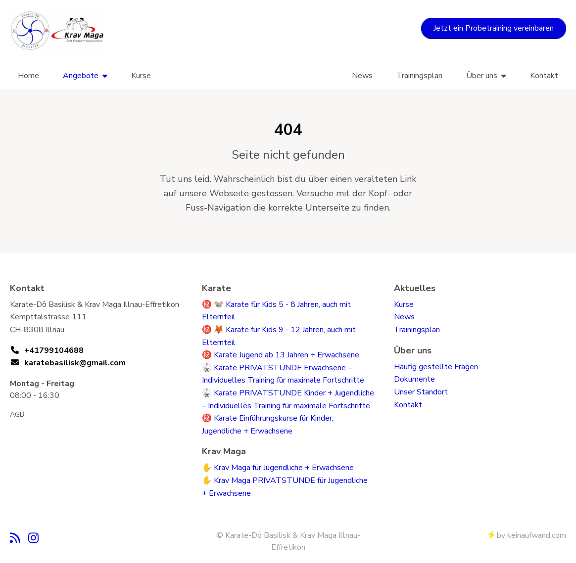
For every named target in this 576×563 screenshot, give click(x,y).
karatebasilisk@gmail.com (75, 362)
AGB (17, 414)
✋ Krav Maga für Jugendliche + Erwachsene (278, 467)
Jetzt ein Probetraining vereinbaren (493, 28)
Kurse (141, 75)
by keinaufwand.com (527, 535)
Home (28, 75)
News (362, 75)
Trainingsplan (419, 75)
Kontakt (544, 75)
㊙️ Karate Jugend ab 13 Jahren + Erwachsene (280, 354)
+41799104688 (54, 350)
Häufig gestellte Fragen (436, 366)
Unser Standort (421, 392)
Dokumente (414, 379)
